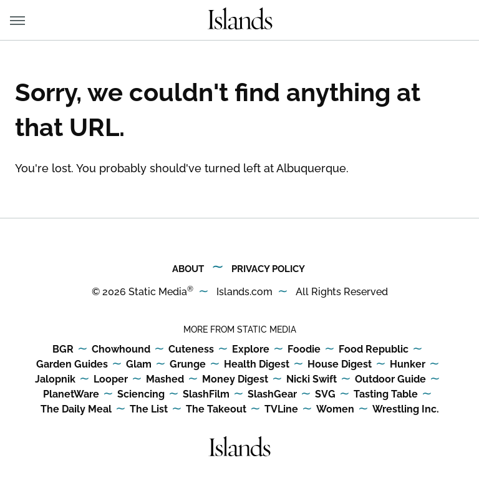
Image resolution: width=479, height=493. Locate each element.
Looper (111, 379)
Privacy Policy (268, 269)
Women (335, 409)
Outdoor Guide (390, 379)
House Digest (339, 364)
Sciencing (141, 394)
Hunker (407, 364)
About (188, 269)
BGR (63, 349)
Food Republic (374, 349)
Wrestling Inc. (405, 409)
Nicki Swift (311, 379)
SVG (325, 394)
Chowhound (121, 349)
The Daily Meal (76, 409)
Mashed (165, 379)
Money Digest (235, 379)
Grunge (188, 364)
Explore (250, 349)
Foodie (304, 349)
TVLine (281, 409)
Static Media (157, 292)
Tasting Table (386, 394)
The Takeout (216, 409)
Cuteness (191, 349)
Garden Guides (72, 364)
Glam (139, 364)
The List (149, 409)
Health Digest (256, 364)
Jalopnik (55, 379)
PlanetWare (71, 394)
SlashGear (272, 394)
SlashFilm (206, 394)
